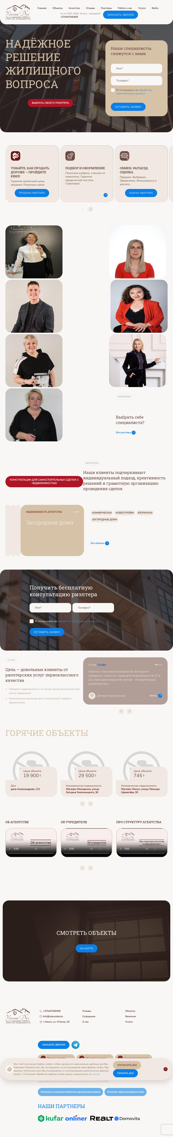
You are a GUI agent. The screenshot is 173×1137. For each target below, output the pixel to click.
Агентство (74, 8)
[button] (82, 209)
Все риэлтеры (126, 433)
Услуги (142, 8)
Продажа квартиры (32, 193)
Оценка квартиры (141, 193)
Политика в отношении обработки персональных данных (70, 1091)
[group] (32, 174)
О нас (85, 1021)
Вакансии (130, 1016)
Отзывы (90, 8)
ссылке (96, 1074)
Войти (155, 8)
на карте (86, 948)
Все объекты (100, 543)
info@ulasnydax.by (51, 1016)
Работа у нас (125, 8)
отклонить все (127, 1065)
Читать (156, 696)
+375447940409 (69, 17)
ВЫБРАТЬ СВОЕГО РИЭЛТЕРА (50, 103)
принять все (125, 1073)
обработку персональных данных (134, 91)
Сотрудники (88, 1016)
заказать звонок (120, 15)
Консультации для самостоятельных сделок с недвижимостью (44, 481)
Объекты (58, 8)
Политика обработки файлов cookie (125, 1091)
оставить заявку (128, 107)
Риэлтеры (106, 8)
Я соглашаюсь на (134, 91)
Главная (41, 8)
